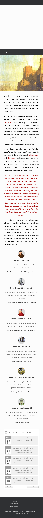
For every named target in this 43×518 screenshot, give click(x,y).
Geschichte (8, 123)
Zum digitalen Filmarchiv (21, 361)
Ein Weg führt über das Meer (21, 392)
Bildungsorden (34, 155)
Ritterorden (11, 158)
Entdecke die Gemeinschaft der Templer (21, 330)
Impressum (14, 504)
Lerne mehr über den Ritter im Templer (21, 303)
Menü (7, 52)
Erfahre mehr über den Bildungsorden (21, 272)
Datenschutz (14, 506)
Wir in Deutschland (21, 423)
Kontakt (14, 501)
